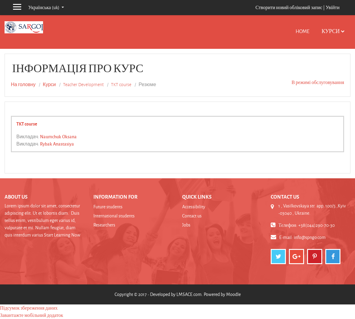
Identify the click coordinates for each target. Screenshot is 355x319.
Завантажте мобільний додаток (31, 315)
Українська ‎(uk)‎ (44, 7)
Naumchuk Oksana (58, 136)
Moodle (233, 294)
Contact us (192, 216)
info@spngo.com (310, 237)
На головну (23, 85)
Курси (331, 31)
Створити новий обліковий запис (289, 7)
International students (114, 216)
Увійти (333, 7)
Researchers (104, 225)
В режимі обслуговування (318, 82)
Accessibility (193, 206)
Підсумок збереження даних (29, 308)
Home (303, 31)
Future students (107, 206)
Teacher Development (83, 85)
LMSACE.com (189, 294)
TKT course (121, 85)
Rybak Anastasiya (57, 144)
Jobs (186, 225)
